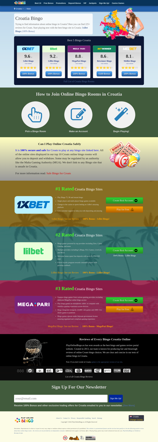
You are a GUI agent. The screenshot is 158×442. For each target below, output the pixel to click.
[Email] (61, 398)
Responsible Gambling (84, 418)
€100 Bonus (104, 74)
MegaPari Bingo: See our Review (63, 326)
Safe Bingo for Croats (59, 173)
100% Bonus (28, 74)
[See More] (129, 405)
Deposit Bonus (74, 3)
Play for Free (123, 209)
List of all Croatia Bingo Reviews (79, 377)
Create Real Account (123, 200)
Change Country (136, 420)
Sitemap (99, 418)
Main (29, 9)
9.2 (53, 56)
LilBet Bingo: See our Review (65, 272)
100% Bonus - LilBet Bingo (124, 256)
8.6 (103, 56)
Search (94, 418)
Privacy (73, 418)
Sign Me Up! (104, 3)
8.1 (129, 56)
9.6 (27, 56)
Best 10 (38, 3)
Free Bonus (48, 3)
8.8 (78, 56)
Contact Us (66, 418)
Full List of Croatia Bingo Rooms (79, 81)
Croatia (19, 9)
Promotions (61, 3)
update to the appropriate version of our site (106, 362)
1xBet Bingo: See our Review (65, 219)
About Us (59, 418)
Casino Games (118, 3)
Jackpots (93, 3)
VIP (84, 3)
